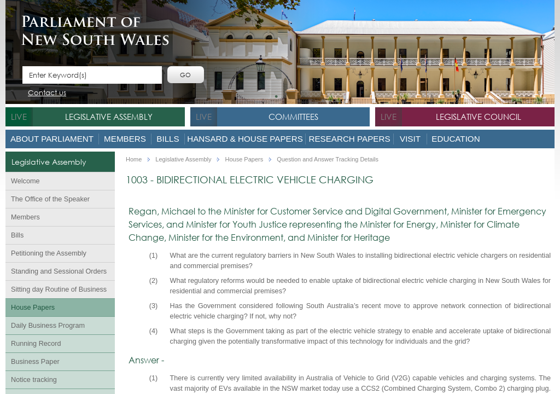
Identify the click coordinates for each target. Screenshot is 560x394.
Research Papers (349, 138)
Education (455, 138)
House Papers (33, 307)
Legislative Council (478, 116)
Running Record (36, 343)
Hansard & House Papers (245, 138)
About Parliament (52, 138)
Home (134, 160)
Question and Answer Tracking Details (327, 160)
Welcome (25, 181)
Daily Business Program (48, 325)
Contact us (47, 93)
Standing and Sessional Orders (59, 271)
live (19, 116)
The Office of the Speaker (50, 199)
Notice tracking (34, 380)
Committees (293, 116)
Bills (167, 138)
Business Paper (35, 362)
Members (125, 138)
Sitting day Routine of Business (59, 289)
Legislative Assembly (109, 116)
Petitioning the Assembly (48, 253)
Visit (410, 138)
